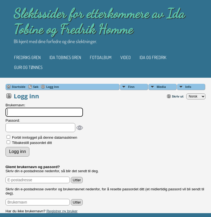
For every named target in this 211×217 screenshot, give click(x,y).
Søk (36, 87)
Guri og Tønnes (28, 67)
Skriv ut (178, 96)
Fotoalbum (101, 57)
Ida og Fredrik (153, 57)
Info (188, 87)
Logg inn (52, 87)
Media (161, 87)
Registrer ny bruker (61, 211)
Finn (131, 87)
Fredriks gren (27, 57)
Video (125, 57)
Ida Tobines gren (65, 57)
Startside (19, 87)
